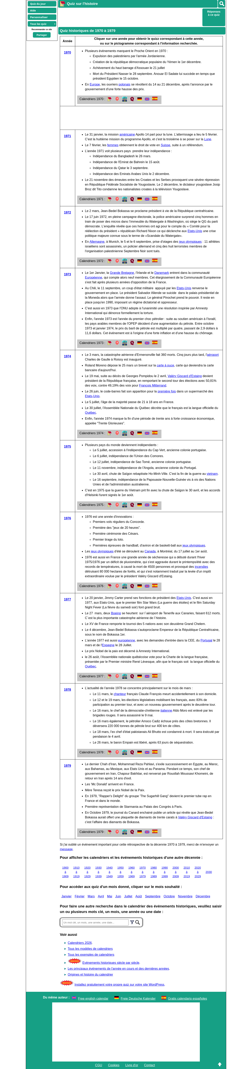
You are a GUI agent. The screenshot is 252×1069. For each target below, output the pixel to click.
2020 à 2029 (198, 872)
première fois (167, 391)
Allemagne (97, 241)
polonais (124, 84)
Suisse (165, 145)
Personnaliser (39, 17)
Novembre (185, 896)
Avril (101, 896)
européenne (126, 640)
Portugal (206, 640)
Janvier (66, 896)
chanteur (120, 694)
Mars (91, 896)
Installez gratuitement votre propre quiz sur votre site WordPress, (119, 984)
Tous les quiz (38, 24)
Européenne (93, 277)
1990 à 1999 (164, 872)
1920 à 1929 (87, 872)
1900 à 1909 (65, 872)
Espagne (108, 645)
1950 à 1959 (120, 872)
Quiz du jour (38, 4)
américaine (127, 134)
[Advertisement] (129, 17)
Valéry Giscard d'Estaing (185, 376)
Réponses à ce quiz (213, 13)
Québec (90, 412)
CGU (98, 1065)
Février (80, 896)
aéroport (213, 354)
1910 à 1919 (76, 872)
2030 (209, 872)
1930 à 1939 (98, 872)
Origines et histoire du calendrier (90, 974)
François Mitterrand (152, 385)
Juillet (128, 896)
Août (138, 896)
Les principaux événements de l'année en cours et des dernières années (118, 968)
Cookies (114, 1065)
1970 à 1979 (142, 872)
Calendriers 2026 (80, 942)
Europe (95, 84)
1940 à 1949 (109, 872)
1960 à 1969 (131, 872)
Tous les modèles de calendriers (90, 948)
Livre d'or (131, 1065)
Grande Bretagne (122, 272)
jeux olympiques (190, 241)
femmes (113, 145)
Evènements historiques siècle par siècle (110, 962)
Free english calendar (93, 998)
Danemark (161, 272)
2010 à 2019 (186, 872)
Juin (118, 896)
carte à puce (165, 365)
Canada (150, 551)
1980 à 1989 (153, 872)
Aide (33, 10)
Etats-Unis (195, 231)
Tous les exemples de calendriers (91, 954)
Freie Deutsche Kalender (138, 998)
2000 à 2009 (175, 872)
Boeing (116, 613)
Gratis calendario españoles (187, 998)
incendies (201, 566)
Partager (42, 34)
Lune (207, 139)
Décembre (203, 896)
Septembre (152, 896)
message (66, 849)
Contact (149, 1065)
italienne (166, 710)
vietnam (212, 473)
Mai (109, 896)
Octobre (169, 896)
